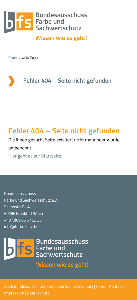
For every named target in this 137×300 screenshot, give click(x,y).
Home (101, 286)
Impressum (14, 293)
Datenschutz (38, 293)
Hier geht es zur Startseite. (35, 155)
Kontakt (116, 286)
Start (12, 58)
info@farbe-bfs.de (20, 226)
